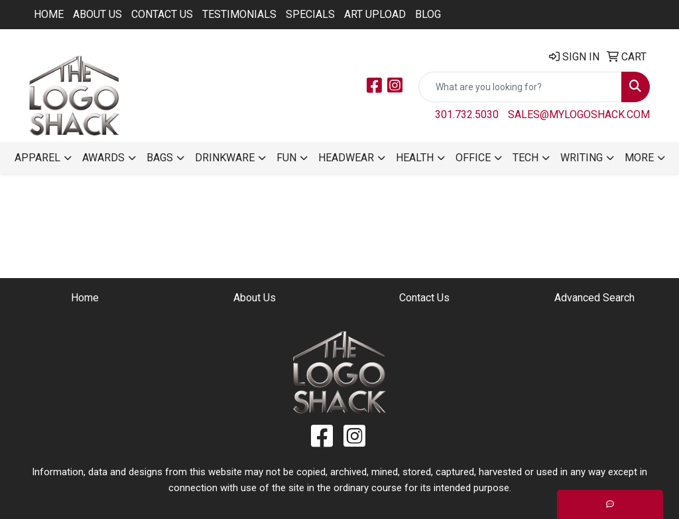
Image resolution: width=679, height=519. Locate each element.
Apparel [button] (37, 157)
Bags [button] (160, 157)
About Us (97, 14)
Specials (310, 14)
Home (49, 14)
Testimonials (239, 14)
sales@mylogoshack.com (579, 114)
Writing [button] (581, 157)
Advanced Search (594, 297)
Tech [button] (525, 157)
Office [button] (473, 157)
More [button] (639, 157)
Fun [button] (286, 157)
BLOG (428, 14)
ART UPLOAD (375, 14)
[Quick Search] (520, 87)
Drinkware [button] (225, 157)
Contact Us (162, 14)
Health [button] (415, 157)
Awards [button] (103, 157)
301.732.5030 (467, 114)
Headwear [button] (346, 157)
